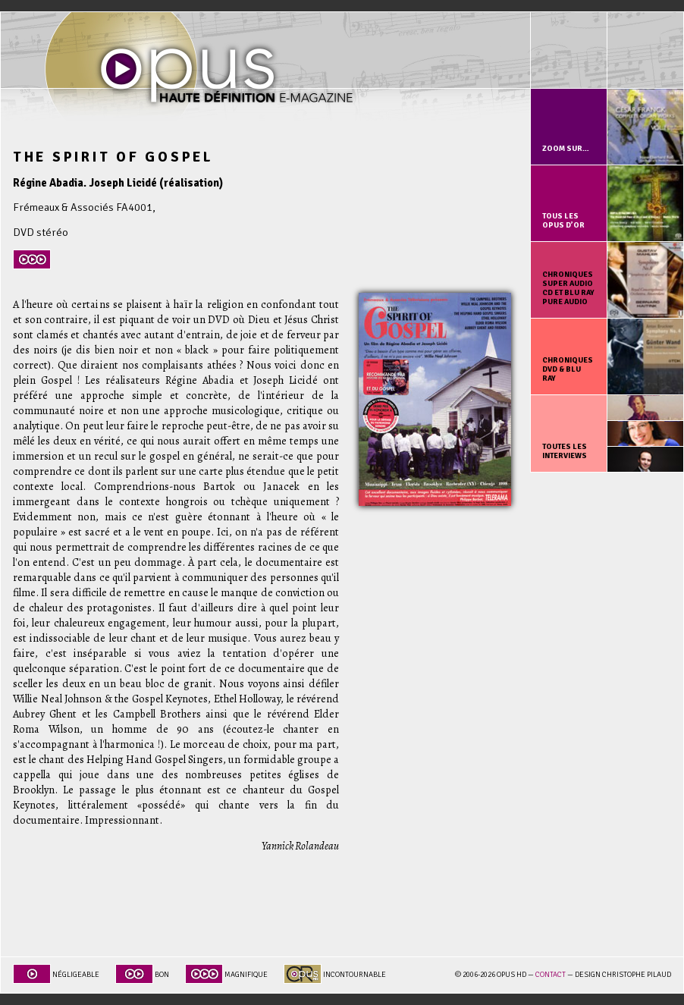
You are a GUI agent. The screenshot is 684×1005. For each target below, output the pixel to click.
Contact (550, 974)
